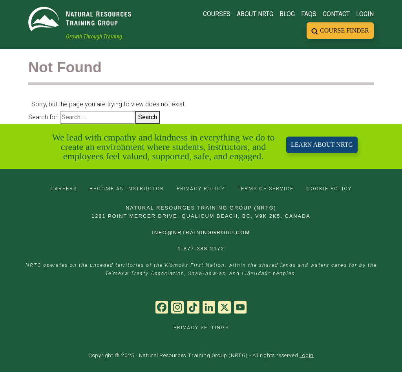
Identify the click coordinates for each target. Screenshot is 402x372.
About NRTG (255, 14)
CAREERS (63, 188)
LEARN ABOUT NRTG (322, 144)
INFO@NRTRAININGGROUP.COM (201, 232)
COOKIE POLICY (329, 188)
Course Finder (344, 30)
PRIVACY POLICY (201, 188)
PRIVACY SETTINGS (201, 327)
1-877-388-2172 (200, 249)
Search (147, 117)
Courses (216, 14)
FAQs (308, 14)
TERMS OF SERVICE (266, 188)
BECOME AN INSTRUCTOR (127, 188)
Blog (287, 14)
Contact (336, 14)
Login (365, 14)
